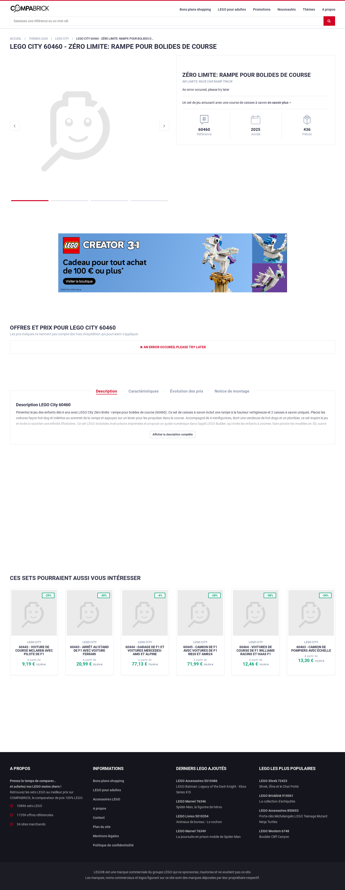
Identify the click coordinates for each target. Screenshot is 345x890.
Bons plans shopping (195, 9)
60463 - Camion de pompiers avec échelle (311, 646)
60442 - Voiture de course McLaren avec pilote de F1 (34, 648)
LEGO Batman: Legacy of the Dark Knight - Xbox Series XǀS (211, 786)
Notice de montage (232, 391)
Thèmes (309, 9)
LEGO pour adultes (232, 9)
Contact (99, 818)
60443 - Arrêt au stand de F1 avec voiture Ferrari (89, 648)
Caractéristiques (144, 391)
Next (164, 126)
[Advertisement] (172, 510)
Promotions (261, 9)
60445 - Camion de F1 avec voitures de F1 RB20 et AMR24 (200, 648)
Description (106, 391)
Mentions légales (106, 836)
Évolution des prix (186, 391)
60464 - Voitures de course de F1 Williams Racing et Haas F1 (256, 648)
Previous (14, 126)
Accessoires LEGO (106, 799)
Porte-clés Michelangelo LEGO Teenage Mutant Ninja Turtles (293, 816)
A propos (328, 9)
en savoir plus (279, 102)
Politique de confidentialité (113, 845)
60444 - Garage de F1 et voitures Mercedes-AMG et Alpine (144, 648)
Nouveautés (287, 9)
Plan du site (102, 827)
